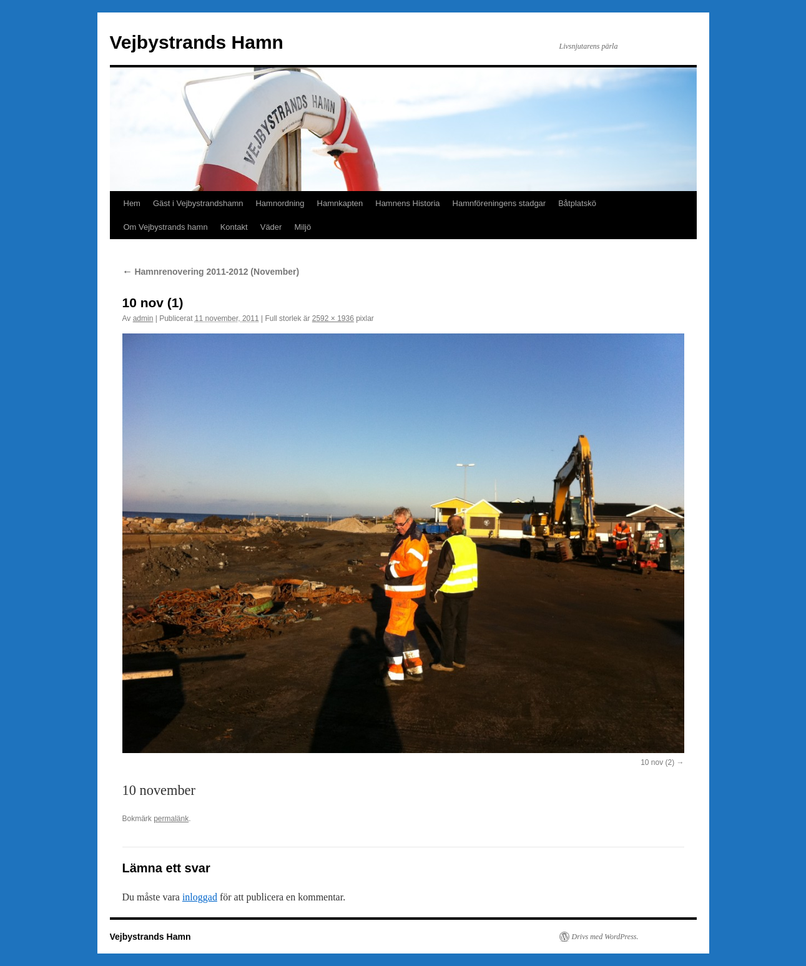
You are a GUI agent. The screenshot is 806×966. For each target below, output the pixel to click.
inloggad (199, 897)
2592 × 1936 (333, 318)
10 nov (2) (657, 762)
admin (143, 318)
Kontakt (234, 227)
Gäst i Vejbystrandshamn (198, 203)
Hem (132, 203)
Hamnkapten (340, 203)
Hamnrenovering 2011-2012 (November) (211, 272)
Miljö (302, 227)
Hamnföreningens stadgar (499, 203)
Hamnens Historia (407, 203)
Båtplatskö (577, 203)
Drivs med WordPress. (605, 936)
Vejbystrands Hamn (196, 42)
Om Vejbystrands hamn (166, 227)
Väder (271, 227)
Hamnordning (279, 203)
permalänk (171, 818)
